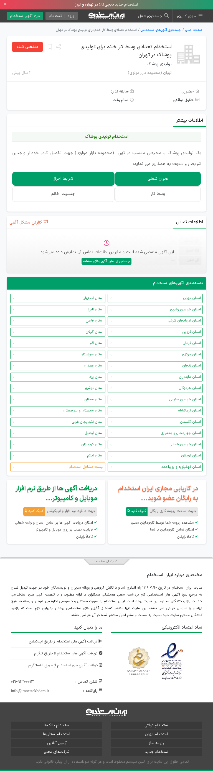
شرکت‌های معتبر (56, 752)
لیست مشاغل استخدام (86, 467)
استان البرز (95, 309)
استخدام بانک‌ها (57, 725)
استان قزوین (191, 332)
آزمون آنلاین (57, 743)
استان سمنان (93, 399)
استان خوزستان (91, 354)
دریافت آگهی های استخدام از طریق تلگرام (66, 653)
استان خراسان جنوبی (185, 399)
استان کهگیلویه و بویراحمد (181, 467)
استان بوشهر (94, 388)
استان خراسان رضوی (185, 309)
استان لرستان (191, 455)
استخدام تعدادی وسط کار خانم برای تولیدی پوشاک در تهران (126, 51)
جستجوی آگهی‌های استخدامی (161, 29)
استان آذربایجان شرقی (184, 320)
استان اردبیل (94, 433)
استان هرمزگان (190, 388)
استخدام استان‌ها (56, 734)
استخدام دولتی (156, 725)
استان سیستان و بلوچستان (83, 410)
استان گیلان (94, 332)
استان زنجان (191, 365)
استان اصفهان (92, 298)
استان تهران (192, 298)
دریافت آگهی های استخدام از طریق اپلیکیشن (64, 641)
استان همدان (93, 365)
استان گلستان (190, 422)
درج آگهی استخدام (25, 16)
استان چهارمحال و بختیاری (181, 433)
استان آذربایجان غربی (87, 422)
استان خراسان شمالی (185, 444)
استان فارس (94, 320)
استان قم (96, 343)
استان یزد (96, 377)
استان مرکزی (191, 354)
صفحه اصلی (193, 29)
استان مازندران (190, 377)
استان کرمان (191, 343)
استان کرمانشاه (189, 410)
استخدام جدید (156, 752)
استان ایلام (95, 455)
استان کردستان (92, 444)
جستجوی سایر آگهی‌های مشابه (106, 261)
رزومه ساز (156, 743)
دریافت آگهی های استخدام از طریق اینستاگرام (63, 665)
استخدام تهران (156, 734)
